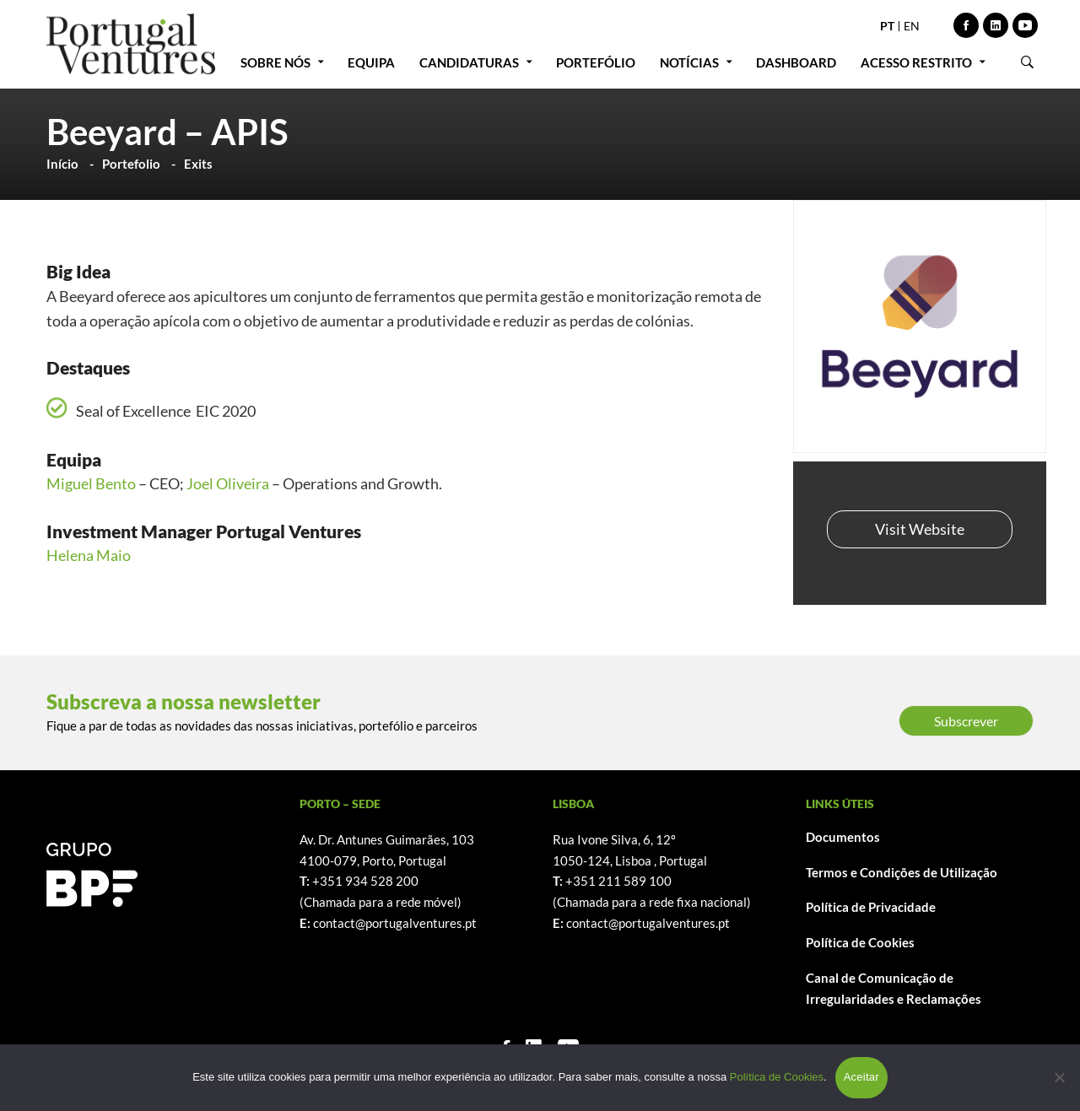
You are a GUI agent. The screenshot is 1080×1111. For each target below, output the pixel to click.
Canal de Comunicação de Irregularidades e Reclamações (893, 988)
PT (887, 26)
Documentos (843, 836)
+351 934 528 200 (365, 880)
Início (62, 163)
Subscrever (966, 721)
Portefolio (131, 163)
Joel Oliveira (227, 483)
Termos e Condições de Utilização (901, 872)
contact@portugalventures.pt (395, 922)
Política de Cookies (860, 942)
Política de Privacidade (871, 906)
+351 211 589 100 (618, 880)
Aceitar (861, 1077)
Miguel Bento (91, 483)
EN (912, 26)
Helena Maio (88, 555)
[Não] (1058, 1077)
